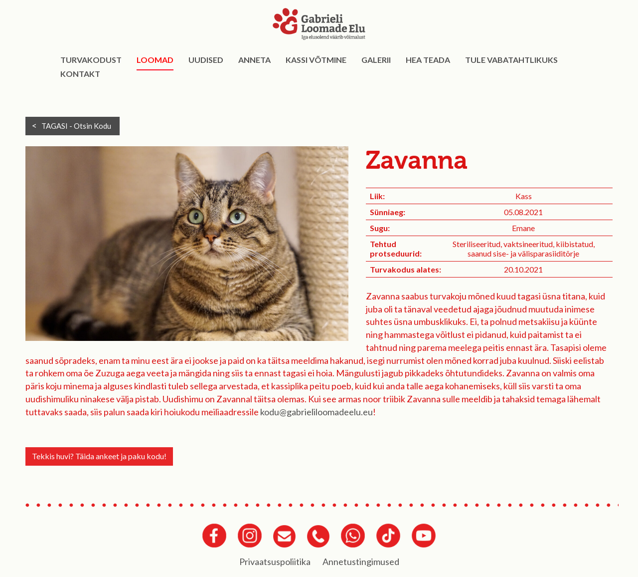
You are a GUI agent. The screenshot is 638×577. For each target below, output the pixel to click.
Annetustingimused (360, 561)
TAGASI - (76, 125)
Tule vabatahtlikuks (511, 59)
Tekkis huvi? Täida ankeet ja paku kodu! (99, 456)
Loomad (155, 59)
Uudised (205, 59)
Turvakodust (91, 59)
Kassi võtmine (316, 59)
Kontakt (80, 73)
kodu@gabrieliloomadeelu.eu (316, 411)
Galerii (376, 59)
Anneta (254, 59)
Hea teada (428, 59)
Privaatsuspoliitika (275, 561)
